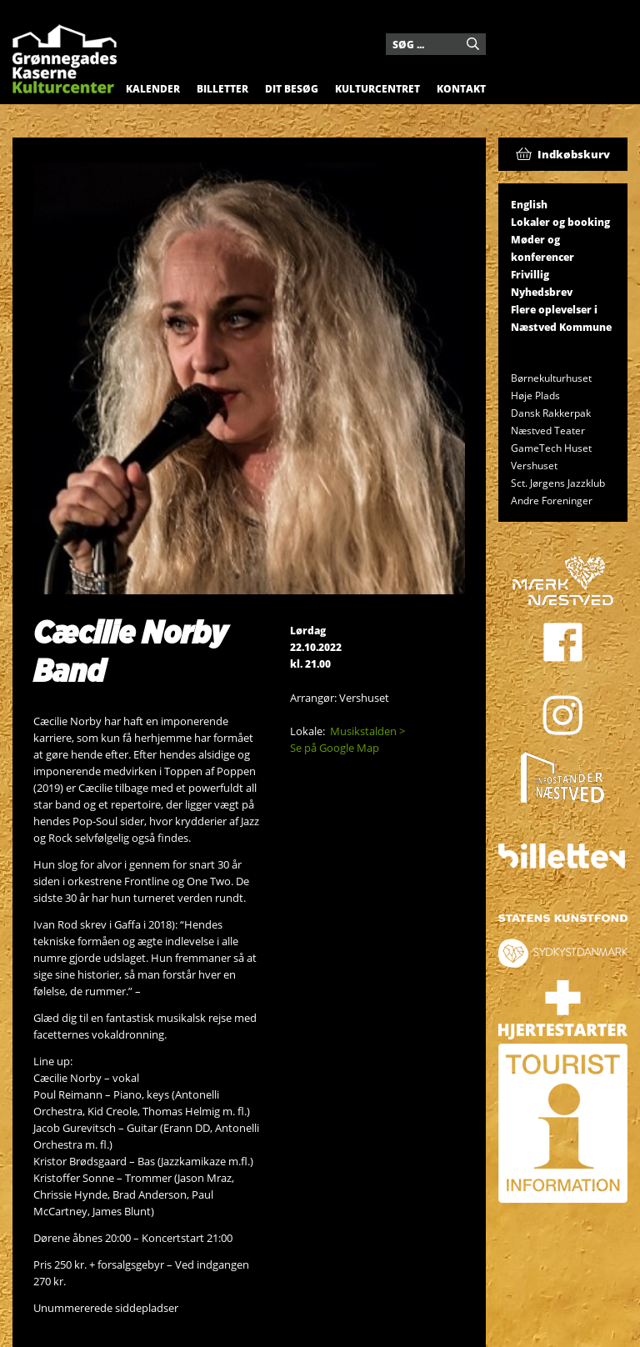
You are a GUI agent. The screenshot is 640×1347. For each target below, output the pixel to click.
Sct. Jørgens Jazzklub (558, 483)
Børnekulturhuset (551, 378)
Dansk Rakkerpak (551, 413)
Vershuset (534, 465)
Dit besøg (291, 89)
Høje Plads (535, 395)
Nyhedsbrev (541, 292)
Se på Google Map (334, 747)
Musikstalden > (367, 731)
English (529, 205)
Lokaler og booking (560, 222)
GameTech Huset (551, 448)
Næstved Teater (548, 430)
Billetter (222, 89)
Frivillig (530, 275)
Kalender (153, 89)
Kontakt (461, 89)
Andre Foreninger (551, 500)
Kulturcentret (377, 89)
